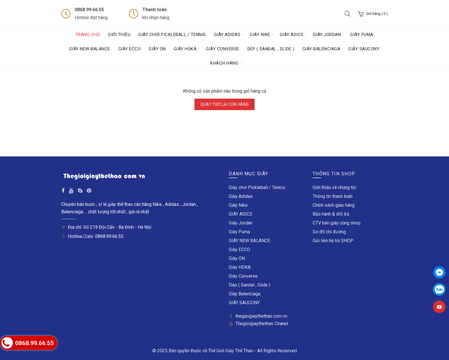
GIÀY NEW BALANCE (89, 48)
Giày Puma (361, 34)
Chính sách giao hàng (334, 205)
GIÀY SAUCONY (363, 48)
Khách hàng (224, 63)
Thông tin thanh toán (332, 196)
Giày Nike (260, 34)
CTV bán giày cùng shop (337, 223)
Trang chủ (87, 34)
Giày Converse (222, 48)
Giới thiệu (119, 34)
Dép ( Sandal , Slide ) (270, 48)
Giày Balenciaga (321, 48)
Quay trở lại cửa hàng (224, 104)
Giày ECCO (129, 48)
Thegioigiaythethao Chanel (261, 323)
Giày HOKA (185, 48)
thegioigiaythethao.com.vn (261, 316)
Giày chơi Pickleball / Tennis (172, 34)
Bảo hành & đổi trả (331, 214)
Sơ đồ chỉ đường (329, 231)
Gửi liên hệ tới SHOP (333, 240)
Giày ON (157, 48)
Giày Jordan (327, 34)
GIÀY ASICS (292, 34)
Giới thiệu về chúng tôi (334, 187)
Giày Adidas (227, 34)
